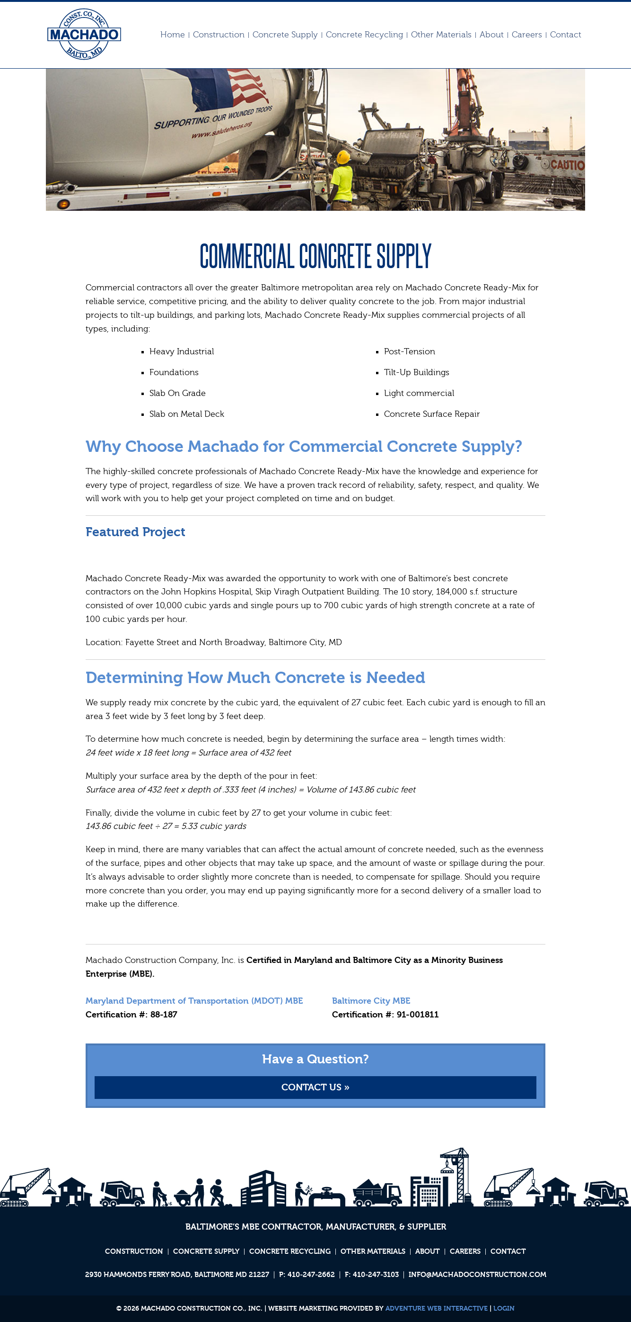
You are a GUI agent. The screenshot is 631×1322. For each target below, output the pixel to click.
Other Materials (441, 35)
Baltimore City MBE (371, 1001)
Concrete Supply (285, 35)
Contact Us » (315, 1087)
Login (504, 1308)
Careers (527, 35)
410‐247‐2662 (311, 1274)
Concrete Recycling (364, 35)
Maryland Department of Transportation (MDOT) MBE (194, 1001)
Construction (219, 35)
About (492, 35)
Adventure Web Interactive (437, 1308)
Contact (565, 35)
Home (172, 35)
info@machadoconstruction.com (477, 1274)
